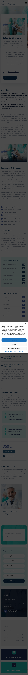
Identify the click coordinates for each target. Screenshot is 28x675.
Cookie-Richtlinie (8, 351)
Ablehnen (14, 344)
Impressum (15, 351)
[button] (26, 323)
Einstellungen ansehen (14, 348)
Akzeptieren (14, 340)
